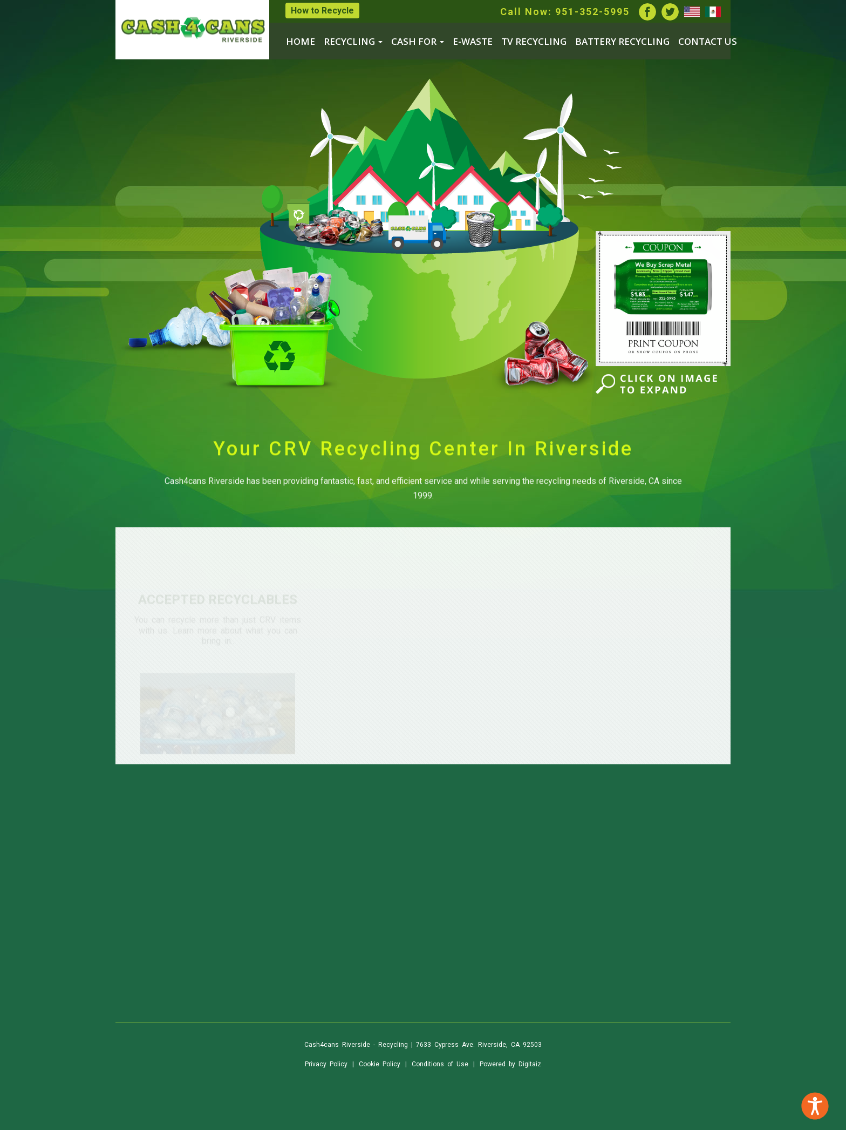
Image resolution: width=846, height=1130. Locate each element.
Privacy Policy (326, 1064)
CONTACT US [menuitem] (707, 41)
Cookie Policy (379, 1064)
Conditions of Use (440, 1064)
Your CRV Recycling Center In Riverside (423, 461)
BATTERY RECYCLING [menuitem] (622, 41)
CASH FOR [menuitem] (417, 41)
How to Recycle (322, 10)
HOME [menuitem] (300, 41)
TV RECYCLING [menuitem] (534, 41)
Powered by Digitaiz (510, 1064)
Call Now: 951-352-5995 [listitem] (565, 11)
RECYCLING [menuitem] (353, 41)
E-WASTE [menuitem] (473, 41)
